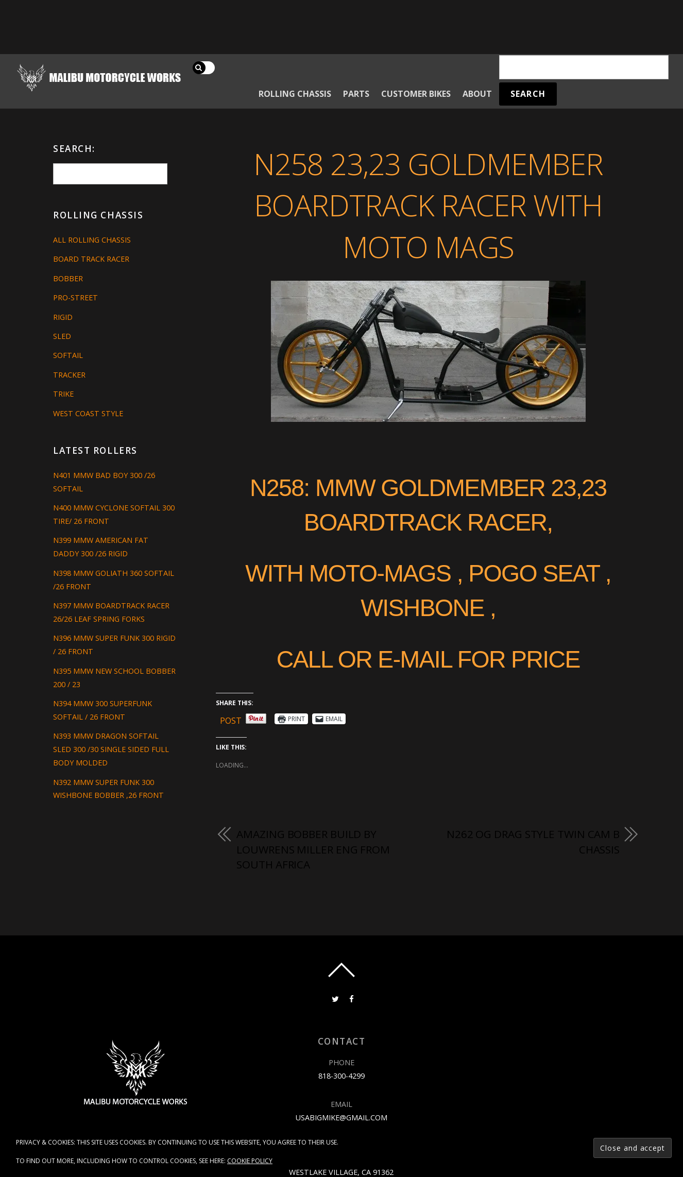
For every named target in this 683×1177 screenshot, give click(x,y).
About (477, 93)
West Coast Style (88, 413)
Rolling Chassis (295, 93)
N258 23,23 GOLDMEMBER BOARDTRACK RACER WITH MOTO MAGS (428, 205)
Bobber (68, 278)
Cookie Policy (249, 1160)
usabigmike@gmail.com (341, 1117)
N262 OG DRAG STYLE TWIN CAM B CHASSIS (533, 842)
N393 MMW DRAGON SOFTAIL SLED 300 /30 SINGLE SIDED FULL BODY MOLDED (111, 749)
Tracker (69, 375)
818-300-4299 (341, 1076)
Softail (68, 355)
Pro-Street (75, 297)
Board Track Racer (91, 259)
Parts (356, 93)
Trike (63, 394)
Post (231, 719)
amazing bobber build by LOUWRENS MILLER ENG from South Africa (313, 849)
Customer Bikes (416, 93)
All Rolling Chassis (92, 240)
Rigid (63, 317)
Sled (62, 336)
